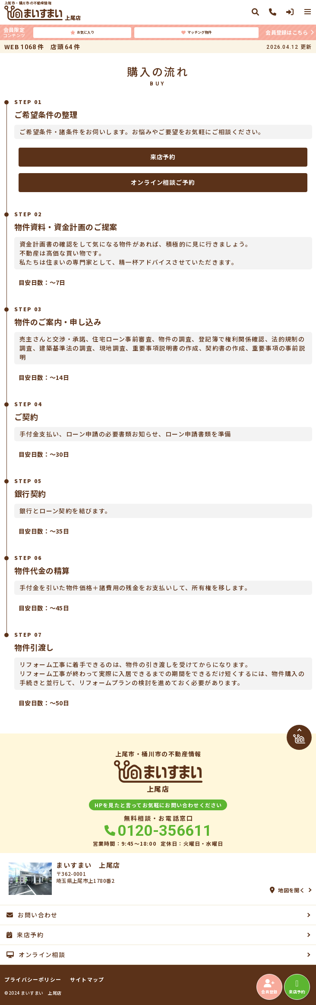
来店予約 (163, 156)
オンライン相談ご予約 (163, 182)
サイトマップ (87, 979)
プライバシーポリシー (32, 979)
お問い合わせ (32, 914)
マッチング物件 (196, 32)
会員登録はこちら (286, 32)
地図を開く (287, 890)
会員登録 (269, 987)
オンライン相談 (35, 954)
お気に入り (82, 32)
